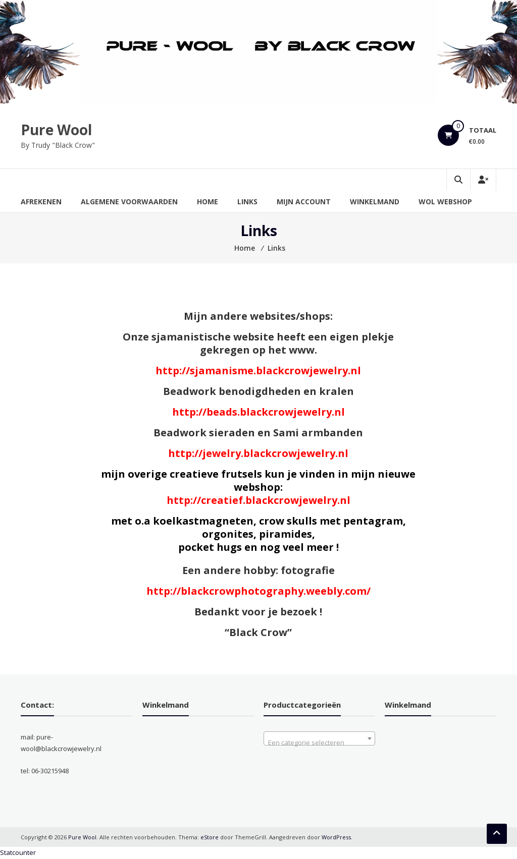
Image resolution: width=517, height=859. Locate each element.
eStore (209, 837)
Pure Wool (56, 129)
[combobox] (319, 738)
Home (207, 201)
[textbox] (319, 742)
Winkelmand (374, 201)
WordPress (336, 837)
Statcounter (18, 852)
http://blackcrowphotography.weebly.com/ (258, 591)
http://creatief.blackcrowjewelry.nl (258, 500)
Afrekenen (41, 201)
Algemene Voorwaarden (129, 201)
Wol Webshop (445, 201)
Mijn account (304, 201)
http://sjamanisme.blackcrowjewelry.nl (258, 370)
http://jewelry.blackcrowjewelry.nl (258, 453)
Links (247, 201)
